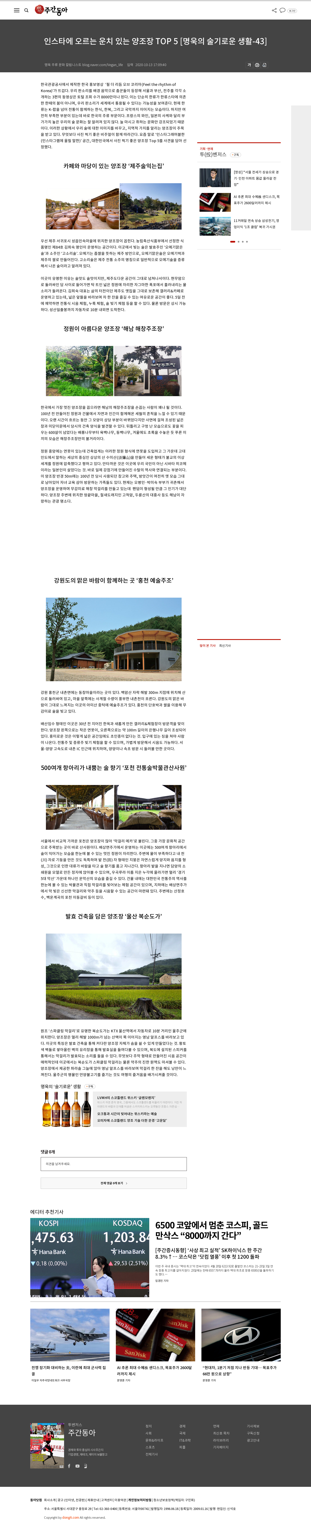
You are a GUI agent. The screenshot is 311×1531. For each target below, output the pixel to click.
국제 (182, 1433)
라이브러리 (221, 1440)
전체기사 (151, 1454)
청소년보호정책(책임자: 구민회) (174, 1500)
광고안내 (253, 1440)
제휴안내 (93, 1500)
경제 (182, 1426)
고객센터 (107, 1500)
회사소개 (50, 1500)
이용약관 (120, 1500)
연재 (216, 1426)
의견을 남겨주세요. (58, 1164)
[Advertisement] (103, 537)
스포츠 (150, 1447)
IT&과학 (185, 1440)
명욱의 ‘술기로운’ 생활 (61, 1086)
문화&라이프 (154, 1440)
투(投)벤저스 (213, 154)
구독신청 (253, 1433)
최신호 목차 (221, 1433)
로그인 (292, 10)
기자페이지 (221, 1447)
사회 (148, 1433)
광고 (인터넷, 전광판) (72, 1500)
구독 (90, 1086)
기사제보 (253, 1426)
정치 (148, 1426)
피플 (182, 1447)
